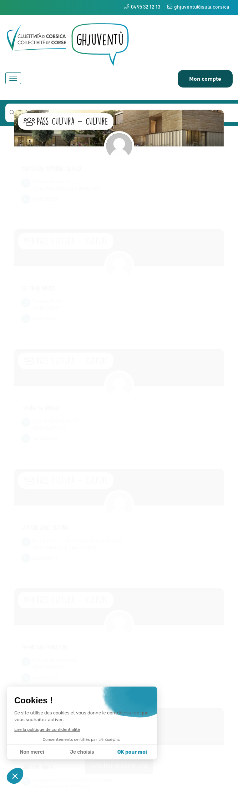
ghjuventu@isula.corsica (198, 7)
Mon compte (205, 78)
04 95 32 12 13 (142, 7)
